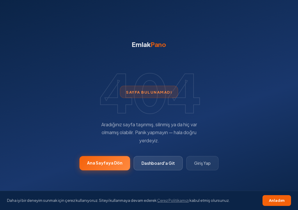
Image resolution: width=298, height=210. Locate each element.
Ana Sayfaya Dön (105, 162)
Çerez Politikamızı (173, 200)
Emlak (149, 44)
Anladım (277, 200)
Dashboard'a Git (158, 163)
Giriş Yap (202, 163)
